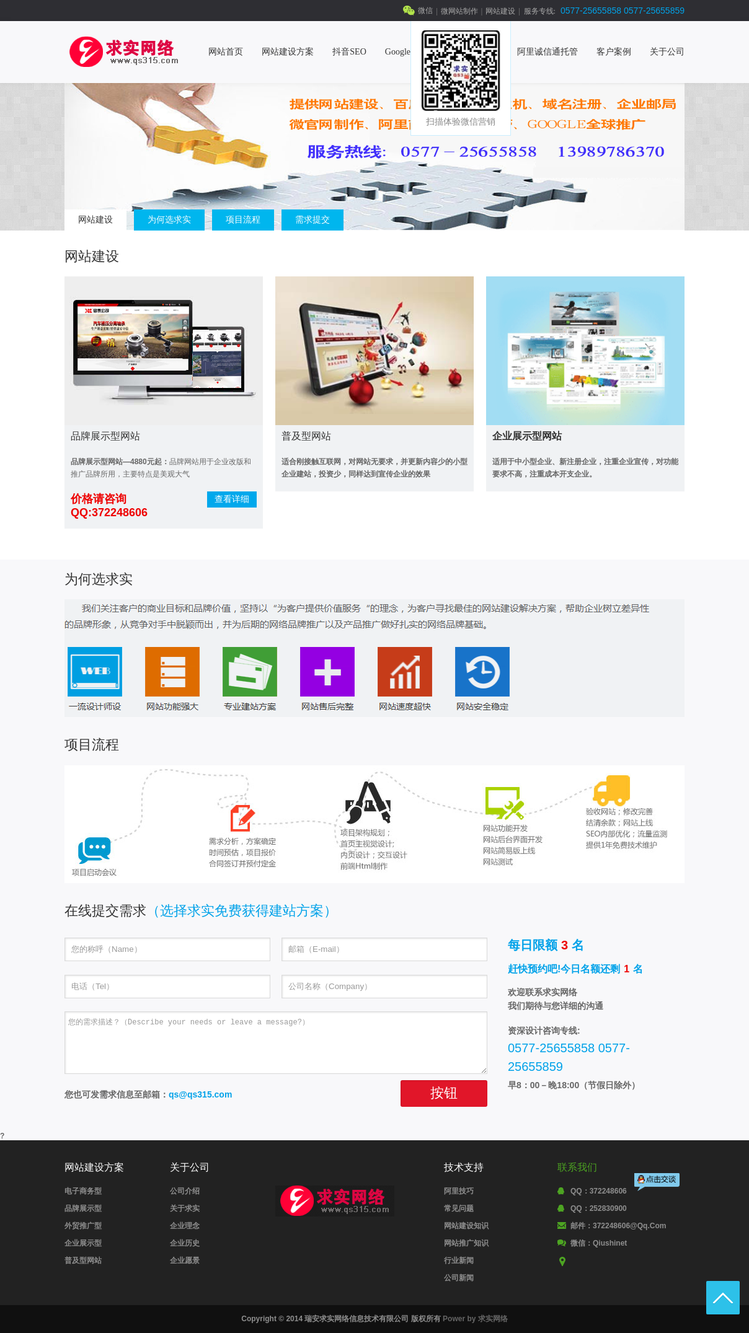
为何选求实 (169, 219)
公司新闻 (459, 1278)
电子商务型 (83, 1191)
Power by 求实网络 (475, 1318)
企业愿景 (185, 1260)
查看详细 (232, 499)
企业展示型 (83, 1243)
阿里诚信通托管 (547, 51)
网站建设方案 (288, 51)
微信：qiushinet (598, 1243)
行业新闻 (459, 1260)
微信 (425, 10)
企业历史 (185, 1243)
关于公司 (667, 51)
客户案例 (613, 51)
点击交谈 (657, 1183)
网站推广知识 (466, 1243)
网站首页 (225, 51)
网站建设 (500, 11)
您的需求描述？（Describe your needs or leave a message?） (275, 1042)
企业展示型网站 (527, 436)
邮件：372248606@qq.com (618, 1225)
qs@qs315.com (200, 1094)
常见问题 (459, 1208)
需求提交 (312, 219)
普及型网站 (306, 436)
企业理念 (185, 1225)
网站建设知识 (466, 1225)
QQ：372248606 (598, 1191)
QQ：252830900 (598, 1208)
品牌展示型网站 (105, 436)
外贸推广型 (83, 1225)
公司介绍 (185, 1191)
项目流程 (243, 219)
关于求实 (185, 1208)
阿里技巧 (459, 1191)
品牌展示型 (83, 1208)
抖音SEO (349, 51)
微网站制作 (459, 11)
